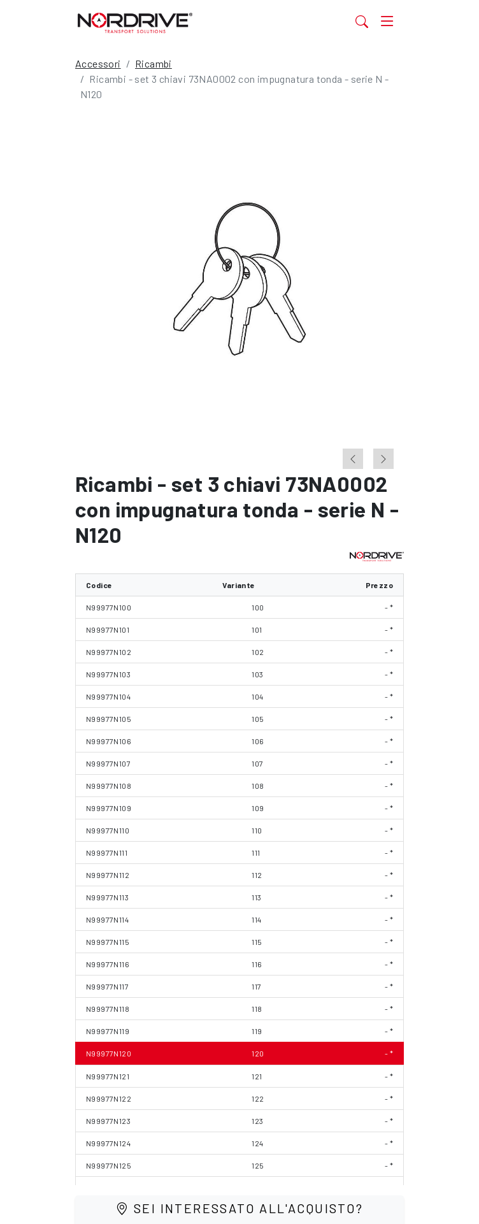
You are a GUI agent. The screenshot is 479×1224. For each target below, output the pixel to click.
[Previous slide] (353, 459)
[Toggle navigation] (387, 21)
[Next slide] (383, 459)
